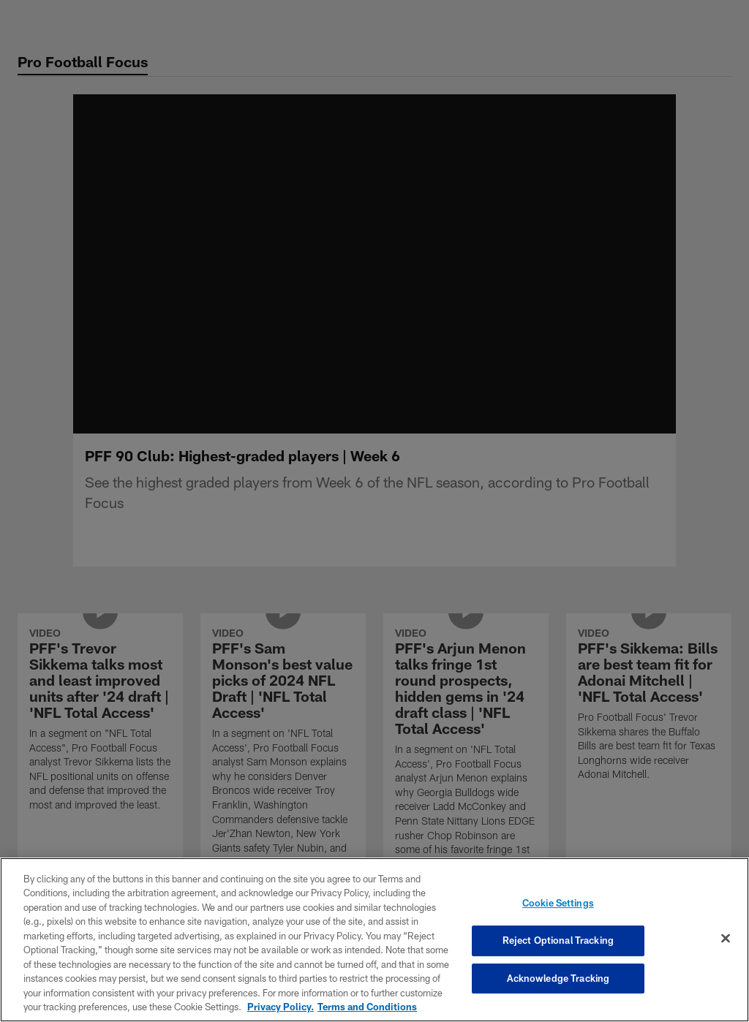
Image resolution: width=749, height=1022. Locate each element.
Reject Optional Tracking (558, 940)
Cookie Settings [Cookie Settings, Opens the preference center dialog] (558, 903)
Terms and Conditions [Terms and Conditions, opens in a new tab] (367, 1006)
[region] (374, 940)
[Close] (726, 939)
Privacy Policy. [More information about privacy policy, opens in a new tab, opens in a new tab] (280, 1006)
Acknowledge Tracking (558, 978)
